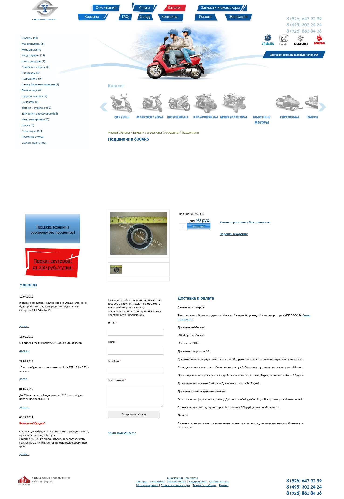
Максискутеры (176, 481)
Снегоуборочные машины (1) (40, 84)
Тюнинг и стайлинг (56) (36, 107)
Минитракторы (218, 481)
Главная (113, 132)
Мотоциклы (157, 481)
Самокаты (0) (30, 102)
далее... (24, 326)
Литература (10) (32, 131)
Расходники (172, 132)
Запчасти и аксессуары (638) (40, 113)
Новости (28, 285)
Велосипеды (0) (32, 90)
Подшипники (190, 132)
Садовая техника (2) (34, 96)
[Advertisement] (53, 179)
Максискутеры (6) (33, 43)
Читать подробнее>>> (122, 432)
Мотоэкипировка (147, 485)
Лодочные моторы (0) (36, 67)
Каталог (125, 132)
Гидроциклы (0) (31, 78)
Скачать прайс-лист (34, 142)
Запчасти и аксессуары (147, 132)
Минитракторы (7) (33, 61)
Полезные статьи (32, 136)
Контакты (192, 477)
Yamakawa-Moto (47, 11)
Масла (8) (28, 125)
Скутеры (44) (30, 38)
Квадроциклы (198, 481)
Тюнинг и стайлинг (204, 485)
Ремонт (224, 485)
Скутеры (141, 481)
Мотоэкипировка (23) (35, 119)
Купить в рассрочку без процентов (245, 222)
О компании (175, 477)
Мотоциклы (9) (31, 49)
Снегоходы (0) (31, 72)
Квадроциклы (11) (33, 55)
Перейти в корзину (234, 234)
